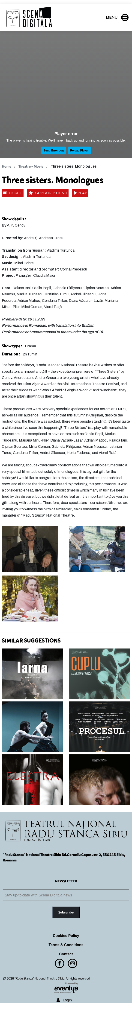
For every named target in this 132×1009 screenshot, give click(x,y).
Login (64, 1000)
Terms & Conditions (66, 945)
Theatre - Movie (30, 166)
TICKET (12, 193)
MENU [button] (117, 17)
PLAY (80, 193)
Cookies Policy (66, 936)
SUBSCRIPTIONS (48, 193)
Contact (66, 954)
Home (6, 166)
